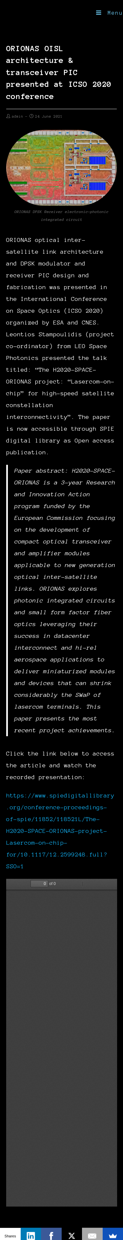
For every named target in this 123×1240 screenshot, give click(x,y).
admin (17, 116)
